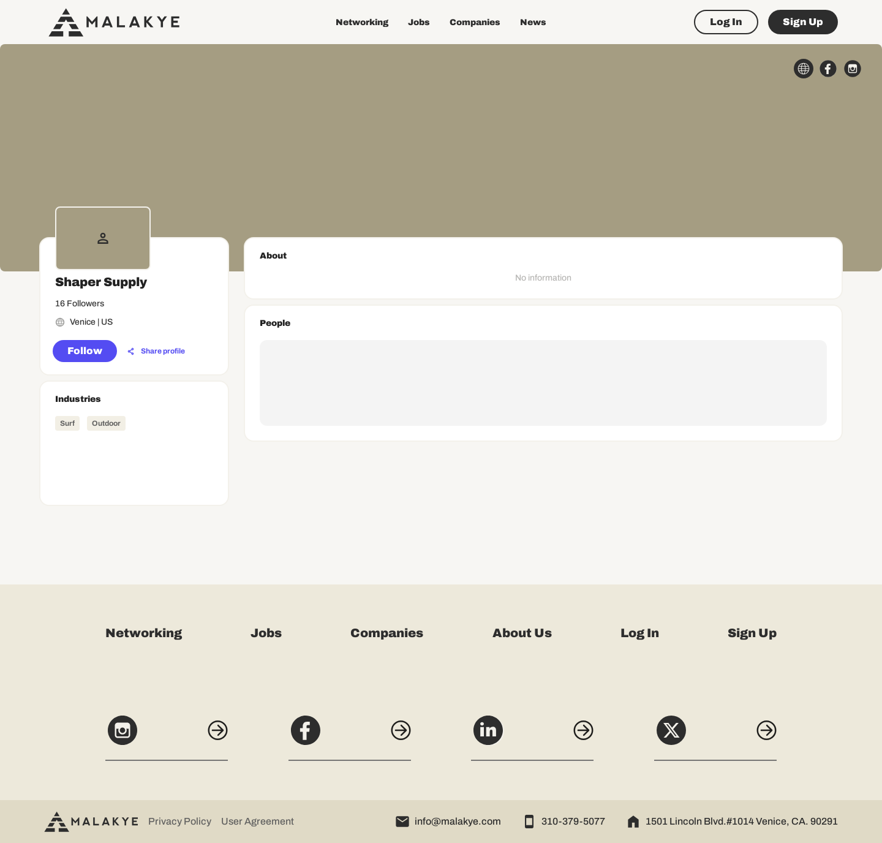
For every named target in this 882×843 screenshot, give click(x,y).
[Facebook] (349, 737)
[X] (715, 737)
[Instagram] (166, 737)
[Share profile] (156, 351)
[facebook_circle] (828, 68)
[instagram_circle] (852, 68)
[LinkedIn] (532, 737)
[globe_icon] (803, 68)
